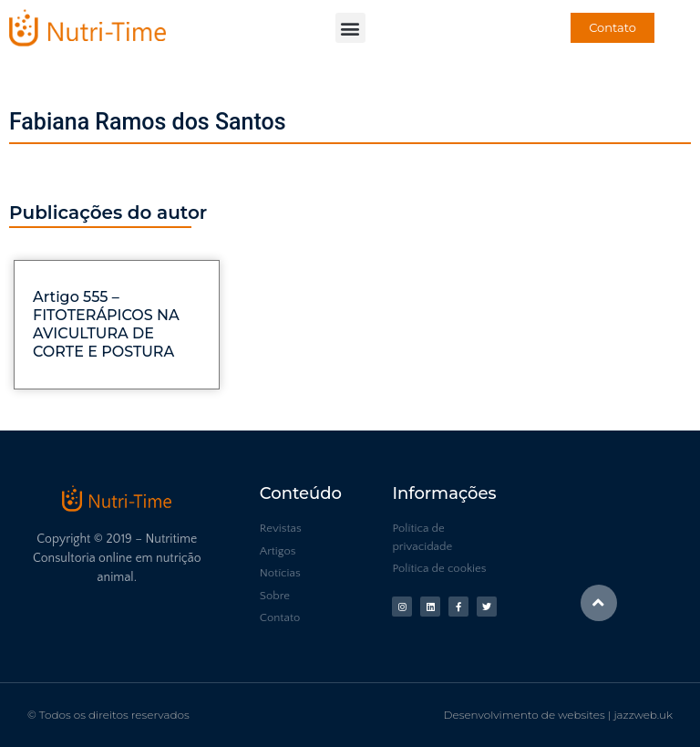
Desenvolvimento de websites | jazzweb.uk (558, 714)
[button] (350, 28)
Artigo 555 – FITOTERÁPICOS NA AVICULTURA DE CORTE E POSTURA (106, 324)
